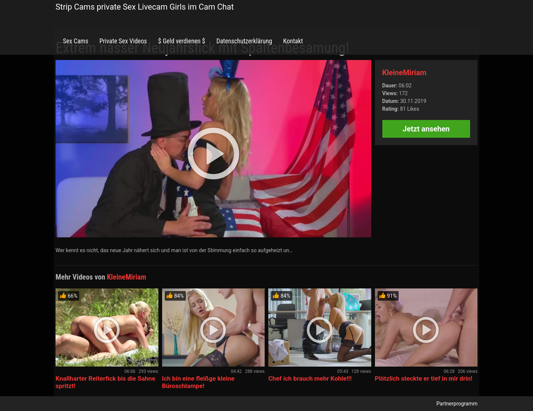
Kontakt (293, 41)
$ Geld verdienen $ (181, 41)
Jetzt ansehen (426, 128)
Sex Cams (75, 41)
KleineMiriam (404, 72)
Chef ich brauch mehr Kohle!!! (310, 378)
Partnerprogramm (456, 404)
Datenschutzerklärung (244, 41)
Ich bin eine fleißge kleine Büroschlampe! (198, 382)
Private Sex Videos (123, 41)
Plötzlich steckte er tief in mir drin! (424, 378)
